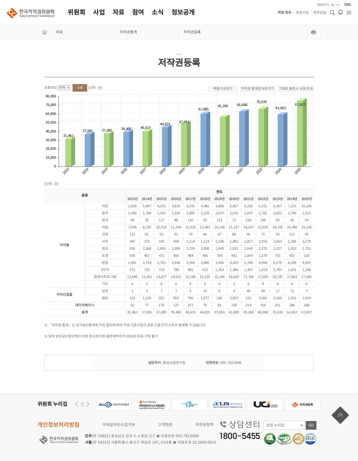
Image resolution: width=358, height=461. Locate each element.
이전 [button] (87, 404)
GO (311, 425)
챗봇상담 (319, 12)
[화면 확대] (332, 5)
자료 (118, 12)
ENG (347, 5)
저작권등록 (192, 32)
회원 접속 (284, 12)
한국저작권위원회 (30, 13)
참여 (138, 12)
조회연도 (50, 88)
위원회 (76, 12)
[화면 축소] (337, 5)
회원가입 (302, 12)
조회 (80, 88)
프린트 (314, 32)
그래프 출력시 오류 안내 (296, 89)
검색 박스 (332, 12)
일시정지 (82, 404)
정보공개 (183, 12)
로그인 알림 (340, 12)
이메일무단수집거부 (118, 425)
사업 (99, 12)
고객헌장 (165, 425)
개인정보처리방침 (58, 425)
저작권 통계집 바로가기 (257, 89)
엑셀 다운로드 (223, 89)
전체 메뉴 (349, 12)
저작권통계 (128, 32)
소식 (157, 12)
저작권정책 (204, 425)
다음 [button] (77, 404)
